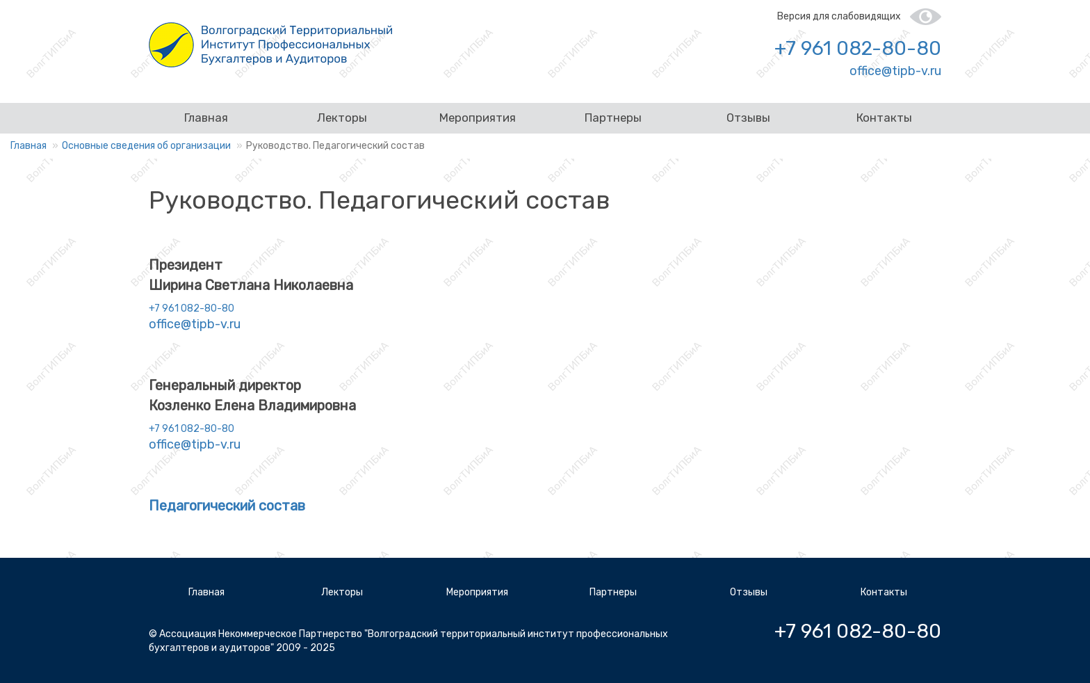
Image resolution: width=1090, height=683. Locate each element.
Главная (206, 117)
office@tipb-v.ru (895, 71)
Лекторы (342, 117)
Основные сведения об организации (146, 146)
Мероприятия (477, 117)
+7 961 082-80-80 (857, 48)
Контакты (884, 117)
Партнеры (613, 117)
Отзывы (748, 117)
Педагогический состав (227, 505)
